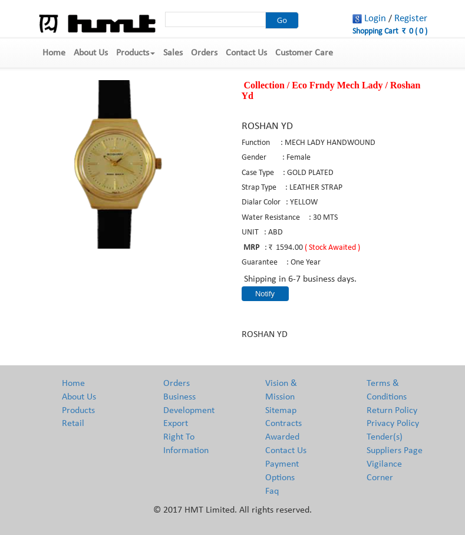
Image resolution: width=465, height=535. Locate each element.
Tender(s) (385, 437)
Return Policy (392, 410)
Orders (204, 53)
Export (175, 423)
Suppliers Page (395, 450)
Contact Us (246, 53)
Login (375, 19)
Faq (272, 491)
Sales (173, 53)
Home (53, 53)
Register (410, 19)
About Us (91, 53)
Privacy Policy (393, 423)
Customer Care (304, 53)
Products (135, 53)
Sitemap (280, 410)
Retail (73, 423)
